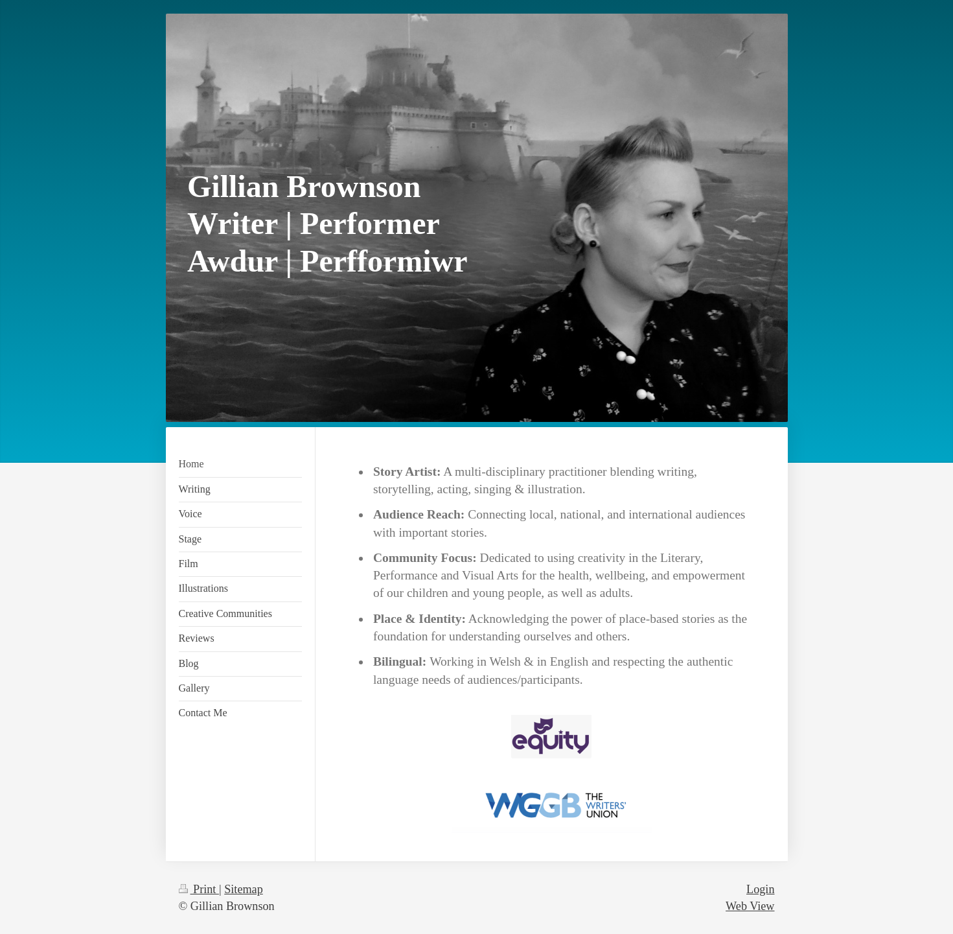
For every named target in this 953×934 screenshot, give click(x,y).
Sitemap (243, 889)
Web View (750, 906)
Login (760, 889)
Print (199, 889)
